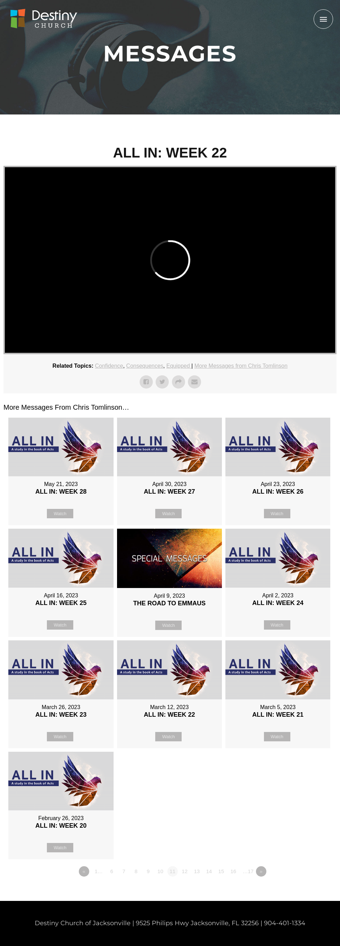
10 (160, 871)
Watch (60, 513)
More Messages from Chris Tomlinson (241, 366)
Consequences (144, 366)
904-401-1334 (284, 923)
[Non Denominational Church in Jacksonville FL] (43, 19)
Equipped (178, 366)
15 (221, 871)
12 (185, 871)
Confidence (109, 366)
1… (98, 871)
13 (197, 871)
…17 (248, 871)
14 (209, 871)
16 (233, 871)
